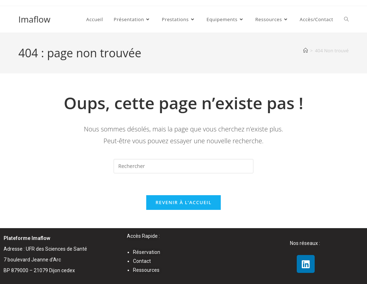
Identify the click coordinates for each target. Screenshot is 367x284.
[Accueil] (305, 50)
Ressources (146, 270)
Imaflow (34, 19)
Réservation (146, 252)
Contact (142, 261)
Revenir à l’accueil (183, 202)
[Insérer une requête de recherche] (183, 166)
